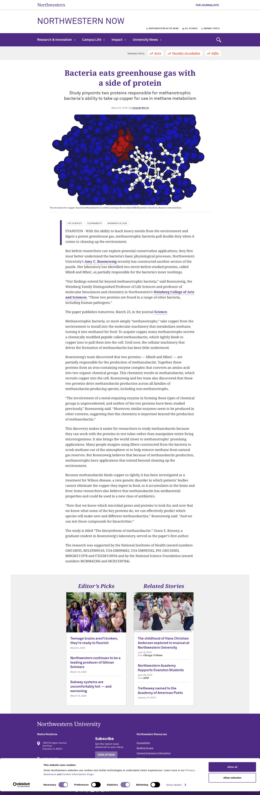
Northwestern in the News (164, 29)
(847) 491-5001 (50, 759)
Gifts (215, 53)
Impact (119, 39)
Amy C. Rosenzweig (101, 261)
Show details (174, 788)
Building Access (145, 748)
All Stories (191, 29)
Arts (157, 53)
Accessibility (143, 743)
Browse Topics (212, 29)
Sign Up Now (106, 755)
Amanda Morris (140, 108)
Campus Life (93, 39)
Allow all (232, 770)
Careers (141, 758)
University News (147, 39)
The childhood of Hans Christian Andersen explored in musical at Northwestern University (163, 643)
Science (160, 312)
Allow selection (232, 781)
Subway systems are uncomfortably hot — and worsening (91, 686)
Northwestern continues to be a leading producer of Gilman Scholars (95, 662)
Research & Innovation (56, 39)
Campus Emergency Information (154, 753)
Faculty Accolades (186, 53)
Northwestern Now (80, 21)
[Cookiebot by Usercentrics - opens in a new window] (21, 788)
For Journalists (207, 5)
